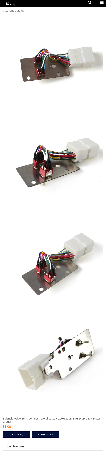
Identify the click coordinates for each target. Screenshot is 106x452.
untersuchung (16, 434)
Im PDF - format (45, 434)
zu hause (6, 11)
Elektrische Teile (17, 11)
